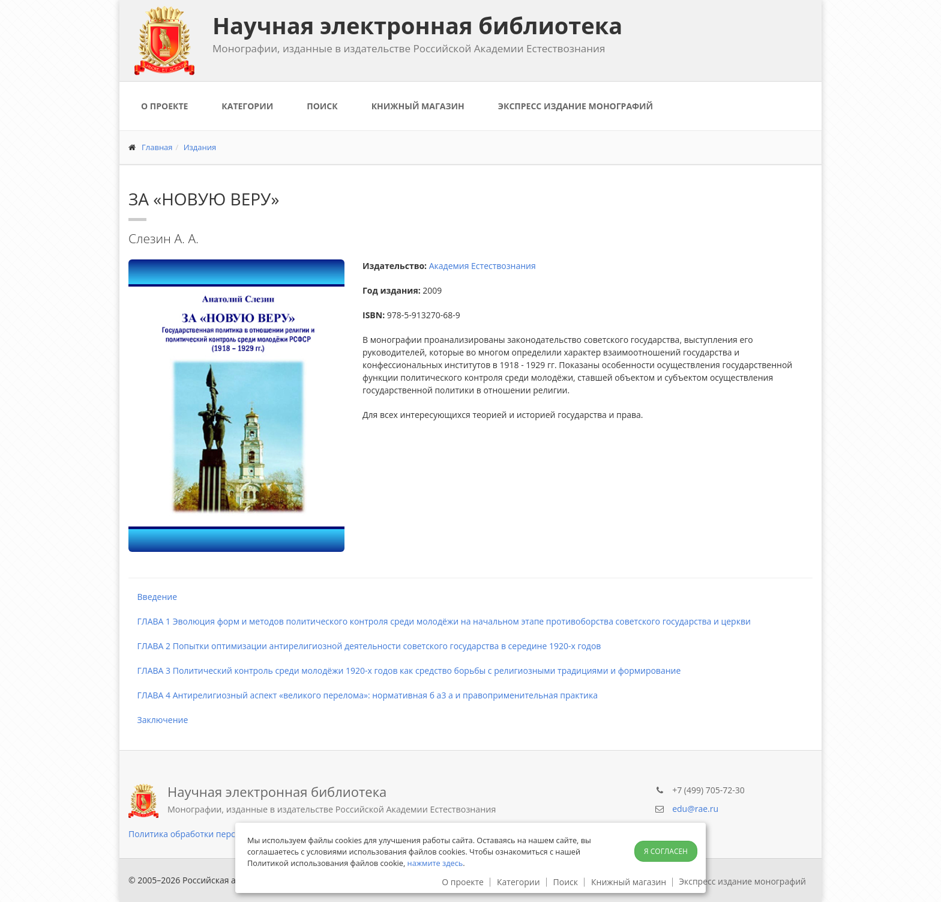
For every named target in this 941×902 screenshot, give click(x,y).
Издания (200, 147)
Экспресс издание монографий (575, 106)
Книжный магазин (417, 106)
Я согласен (666, 851)
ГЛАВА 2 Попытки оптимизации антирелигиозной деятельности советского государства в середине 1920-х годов (364, 646)
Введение (152, 596)
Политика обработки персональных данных (218, 834)
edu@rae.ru (695, 808)
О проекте (164, 106)
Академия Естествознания (482, 265)
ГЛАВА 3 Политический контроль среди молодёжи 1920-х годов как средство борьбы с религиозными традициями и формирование (404, 670)
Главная (157, 147)
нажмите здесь (435, 863)
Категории (247, 106)
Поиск (322, 106)
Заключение (158, 719)
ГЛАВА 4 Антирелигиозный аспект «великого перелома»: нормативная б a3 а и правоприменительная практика (363, 695)
